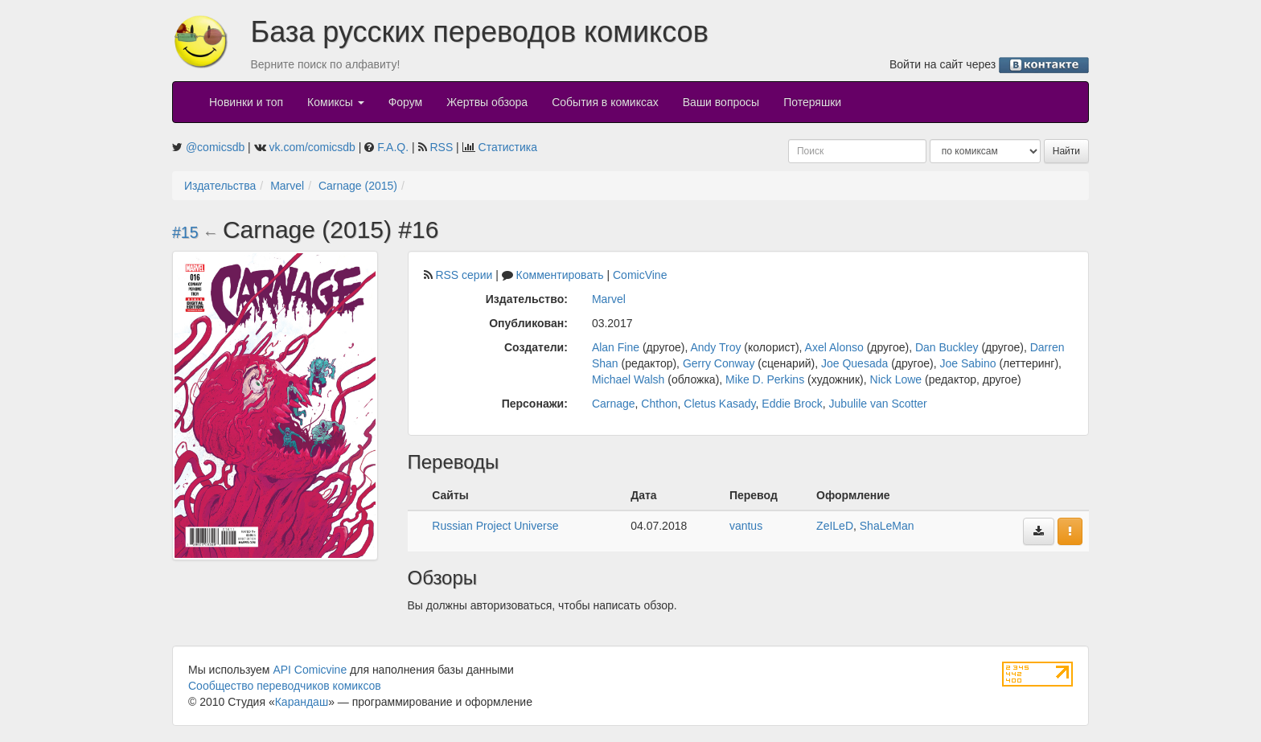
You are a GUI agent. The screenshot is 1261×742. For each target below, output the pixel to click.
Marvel (287, 185)
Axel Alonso (834, 347)
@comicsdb (215, 147)
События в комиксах (605, 102)
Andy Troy (715, 347)
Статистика (508, 147)
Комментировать (560, 275)
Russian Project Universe (495, 525)
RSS (441, 147)
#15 (185, 232)
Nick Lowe (896, 379)
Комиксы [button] (335, 102)
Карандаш (301, 701)
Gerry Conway (718, 363)
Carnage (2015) (357, 185)
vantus (745, 525)
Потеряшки (812, 102)
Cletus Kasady (719, 403)
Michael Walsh (628, 379)
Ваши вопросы (721, 102)
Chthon (659, 403)
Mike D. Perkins (764, 379)
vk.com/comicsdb (312, 147)
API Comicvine (310, 669)
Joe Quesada (854, 363)
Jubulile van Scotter (878, 403)
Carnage (613, 403)
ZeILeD (834, 525)
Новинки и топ (246, 102)
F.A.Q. (393, 147)
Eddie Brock (792, 403)
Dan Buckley (947, 347)
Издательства (220, 185)
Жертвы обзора (487, 102)
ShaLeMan (887, 525)
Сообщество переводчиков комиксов (284, 685)
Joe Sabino (967, 363)
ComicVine (640, 275)
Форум (405, 102)
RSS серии (463, 275)
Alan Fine (615, 347)
